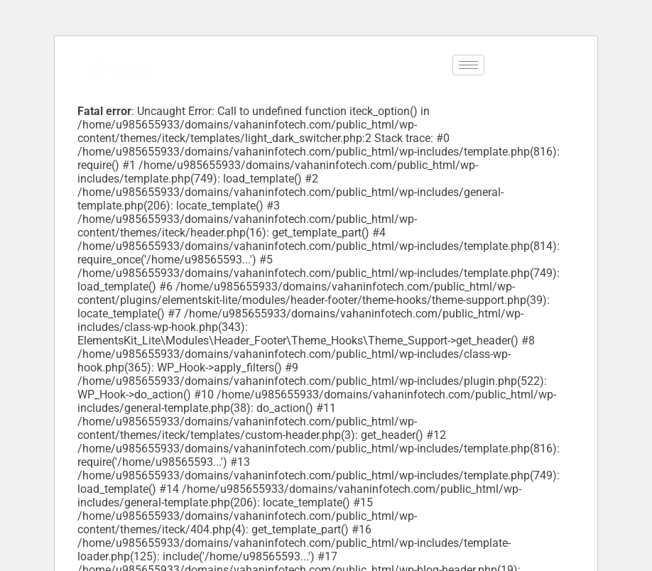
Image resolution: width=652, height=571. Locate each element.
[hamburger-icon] (468, 65)
